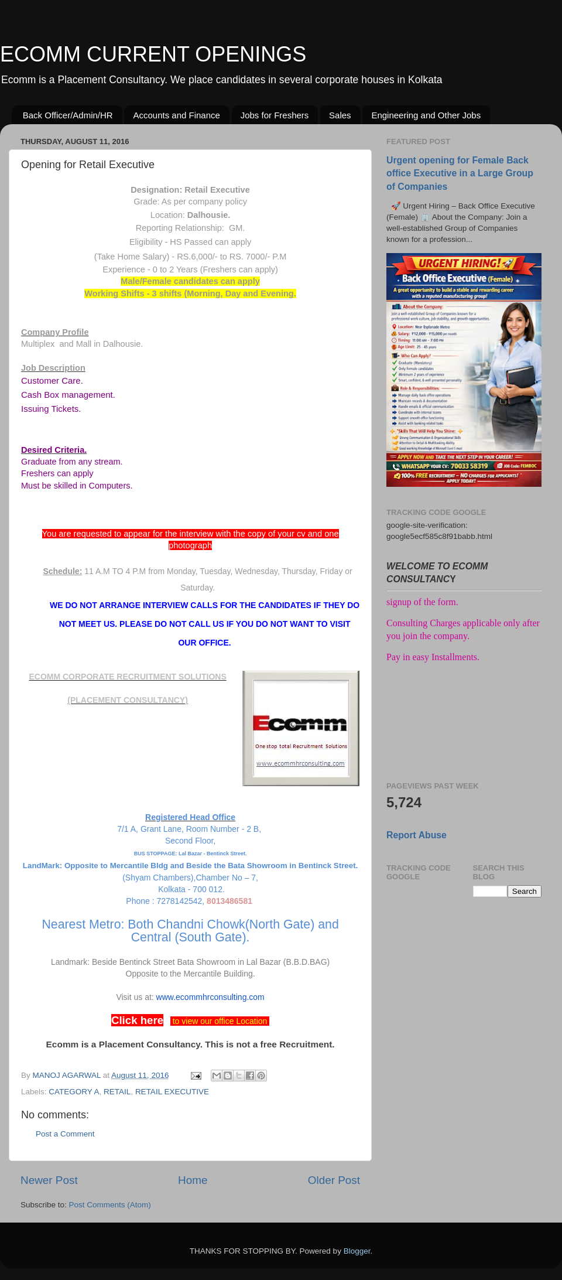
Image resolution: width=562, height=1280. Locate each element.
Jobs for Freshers (275, 115)
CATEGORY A (74, 1091)
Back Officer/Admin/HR (68, 115)
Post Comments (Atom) (110, 1204)
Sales (340, 115)
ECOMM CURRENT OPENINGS (153, 54)
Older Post (334, 1180)
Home (192, 1180)
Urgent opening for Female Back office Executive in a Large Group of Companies (459, 173)
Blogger (357, 1251)
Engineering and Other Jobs (426, 115)
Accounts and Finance (176, 115)
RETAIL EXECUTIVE (172, 1091)
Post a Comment (65, 1133)
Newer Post (49, 1180)
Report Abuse (416, 835)
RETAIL (117, 1091)
